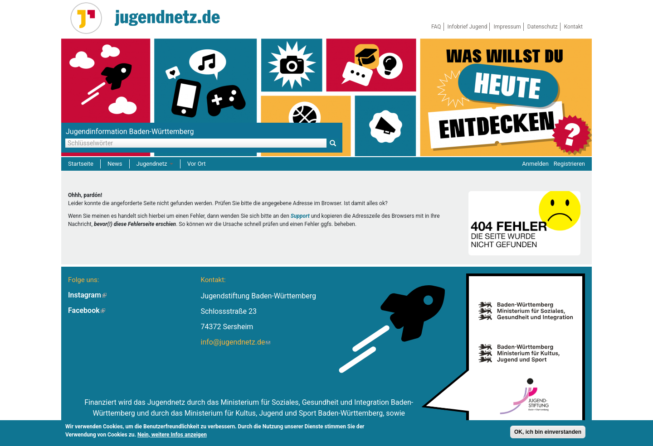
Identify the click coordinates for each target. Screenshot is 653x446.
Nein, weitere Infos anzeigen (172, 435)
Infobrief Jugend (467, 27)
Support (300, 216)
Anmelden (535, 163)
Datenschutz (542, 27)
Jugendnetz (154, 163)
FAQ (436, 27)
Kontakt (573, 27)
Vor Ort (196, 163)
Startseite (80, 163)
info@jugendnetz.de (235, 342)
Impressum (507, 27)
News (114, 163)
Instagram (87, 295)
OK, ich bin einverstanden (547, 432)
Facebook (86, 310)
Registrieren (569, 163)
